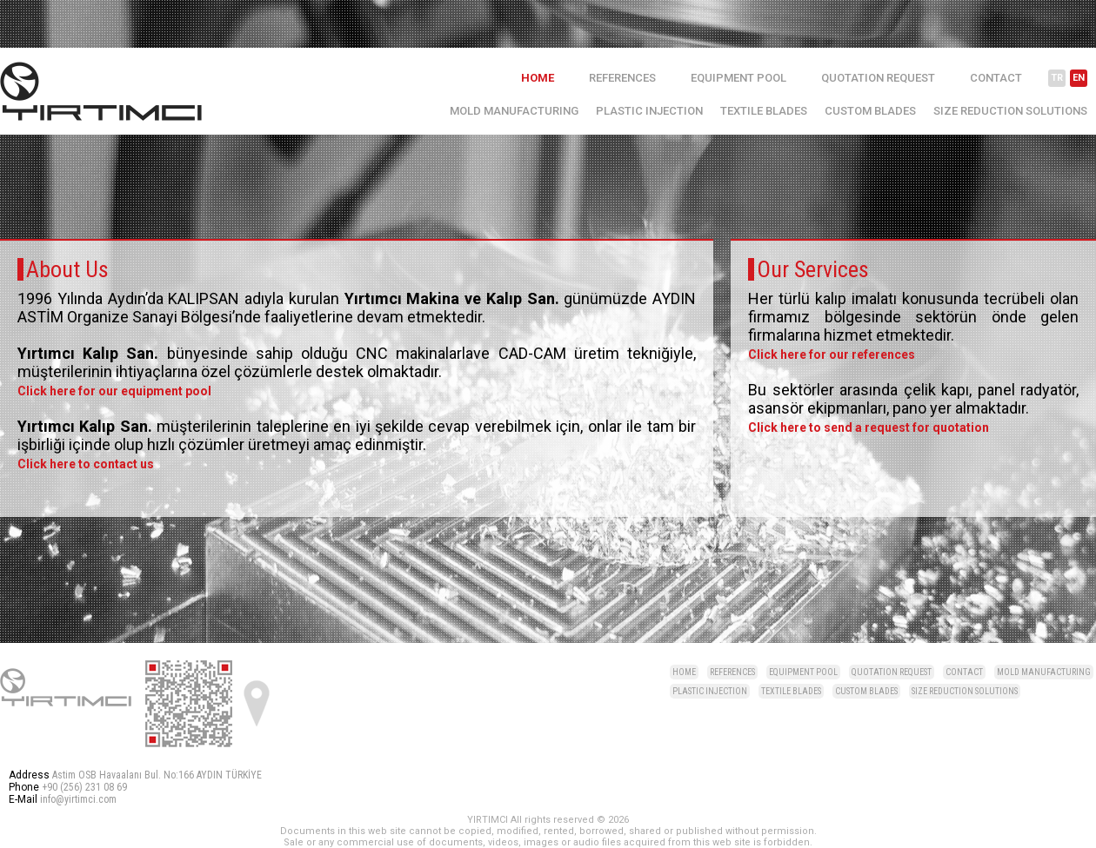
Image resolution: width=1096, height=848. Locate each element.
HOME (537, 77)
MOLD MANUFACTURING (514, 110)
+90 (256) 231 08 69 (84, 787)
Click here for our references (831, 354)
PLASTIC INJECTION (649, 110)
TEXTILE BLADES (763, 110)
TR (1057, 77)
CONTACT (996, 77)
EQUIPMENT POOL (738, 77)
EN (1079, 77)
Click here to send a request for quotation (868, 427)
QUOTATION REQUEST (878, 77)
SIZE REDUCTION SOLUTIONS (1010, 110)
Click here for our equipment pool (114, 391)
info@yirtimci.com (78, 799)
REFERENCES (622, 77)
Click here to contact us (85, 464)
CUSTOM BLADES (870, 110)
